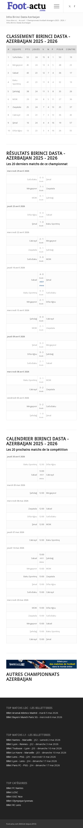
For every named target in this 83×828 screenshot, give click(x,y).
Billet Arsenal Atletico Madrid (21, 712)
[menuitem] (55, 6)
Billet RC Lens (13, 804)
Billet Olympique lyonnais (19, 800)
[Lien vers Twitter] (69, 6)
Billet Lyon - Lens (15, 761)
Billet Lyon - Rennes (17, 744)
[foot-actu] (34, 6)
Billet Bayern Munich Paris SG (22, 717)
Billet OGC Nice (14, 796)
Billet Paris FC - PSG (17, 765)
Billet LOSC (12, 792)
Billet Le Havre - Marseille (20, 752)
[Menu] (55, 6)
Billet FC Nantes (14, 788)
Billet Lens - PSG (15, 756)
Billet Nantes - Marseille (19, 739)
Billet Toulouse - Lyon (18, 748)
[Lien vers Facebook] (74, 6)
